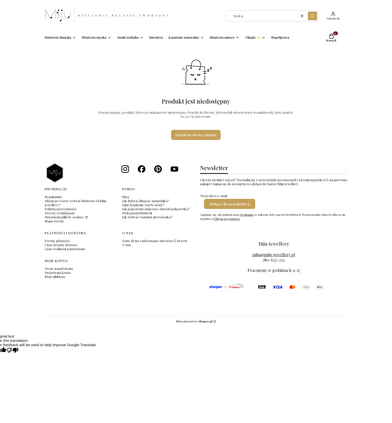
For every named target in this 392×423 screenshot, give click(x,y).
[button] (312, 16)
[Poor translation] (12, 350)
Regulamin (246, 215)
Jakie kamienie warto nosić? (143, 205)
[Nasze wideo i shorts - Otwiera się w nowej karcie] (174, 169)
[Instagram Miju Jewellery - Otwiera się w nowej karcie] (125, 169)
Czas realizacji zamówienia (65, 249)
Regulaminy (53, 197)
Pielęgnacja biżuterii (137, 213)
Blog (125, 197)
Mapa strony (54, 221)
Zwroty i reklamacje (60, 213)
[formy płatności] (265, 287)
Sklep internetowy (194, 321)
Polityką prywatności (227, 219)
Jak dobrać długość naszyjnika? (145, 201)
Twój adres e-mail (213, 196)
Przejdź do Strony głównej (195, 135)
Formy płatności (57, 241)
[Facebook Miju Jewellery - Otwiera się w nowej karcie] (141, 169)
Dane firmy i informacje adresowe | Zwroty (155, 241)
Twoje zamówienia (59, 268)
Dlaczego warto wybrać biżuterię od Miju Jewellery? (75, 203)
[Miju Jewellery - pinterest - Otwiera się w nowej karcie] (158, 169)
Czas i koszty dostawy (61, 245)
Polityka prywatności (60, 209)
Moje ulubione (55, 276)
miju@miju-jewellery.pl (273, 254)
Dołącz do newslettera (229, 203)
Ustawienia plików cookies (64, 217)
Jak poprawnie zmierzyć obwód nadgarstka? (156, 209)
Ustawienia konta (58, 272)
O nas (126, 245)
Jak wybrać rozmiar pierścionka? (147, 217)
